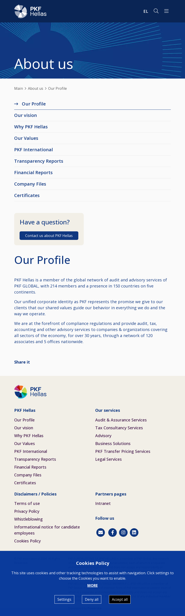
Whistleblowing (28, 519)
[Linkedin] (134, 532)
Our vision (25, 115)
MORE (92, 585)
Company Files (30, 184)
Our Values (26, 138)
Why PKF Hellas (31, 127)
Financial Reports (33, 172)
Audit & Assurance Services (121, 420)
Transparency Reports (38, 161)
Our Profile (34, 104)
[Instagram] (123, 532)
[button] (166, 11)
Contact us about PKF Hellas (49, 235)
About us (35, 88)
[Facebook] (112, 532)
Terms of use (27, 503)
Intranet (103, 503)
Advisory (103, 435)
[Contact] (100, 532)
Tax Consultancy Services (119, 427)
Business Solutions (113, 443)
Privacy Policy (26, 511)
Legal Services (108, 459)
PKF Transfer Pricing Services (122, 451)
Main (18, 88)
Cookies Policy (27, 541)
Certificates (27, 195)
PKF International (33, 150)
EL (145, 11)
